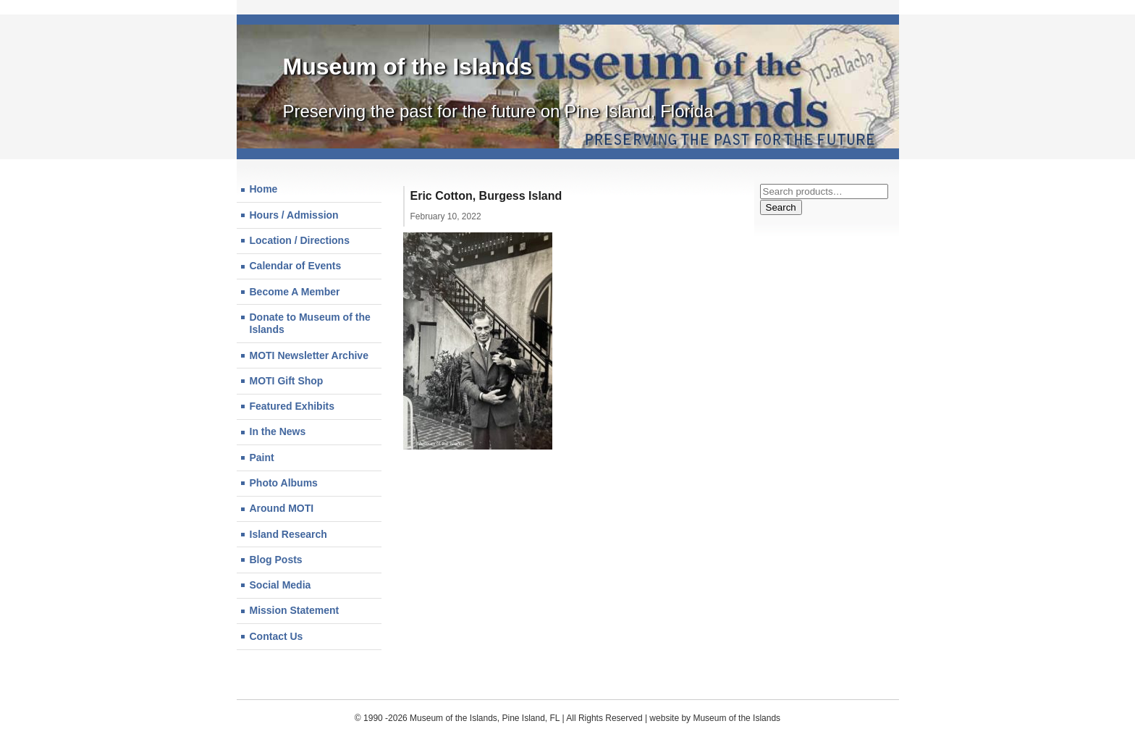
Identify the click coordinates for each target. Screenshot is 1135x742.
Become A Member (295, 292)
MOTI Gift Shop (287, 381)
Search (781, 207)
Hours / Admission (294, 215)
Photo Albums (284, 483)
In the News (278, 431)
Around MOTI (282, 508)
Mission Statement (294, 610)
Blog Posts (276, 559)
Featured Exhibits (292, 406)
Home (264, 189)
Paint (262, 457)
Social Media (280, 585)
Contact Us (276, 636)
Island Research (288, 534)
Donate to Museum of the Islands (310, 323)
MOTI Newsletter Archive (309, 355)
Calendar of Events (296, 265)
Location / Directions (300, 240)
